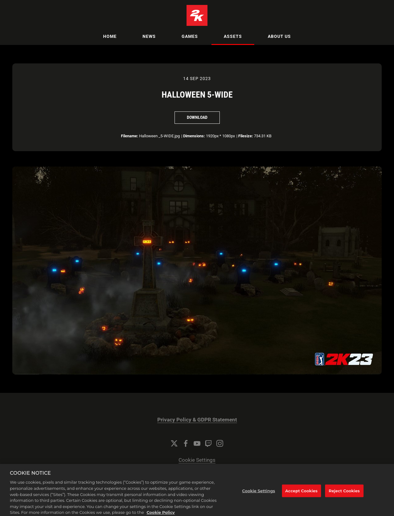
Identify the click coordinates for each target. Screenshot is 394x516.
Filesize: (245, 136)
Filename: (129, 136)
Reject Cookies (344, 495)
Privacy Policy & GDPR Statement (197, 420)
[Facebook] (185, 443)
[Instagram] (219, 443)
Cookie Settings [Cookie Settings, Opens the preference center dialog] (258, 495)
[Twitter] (174, 443)
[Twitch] (208, 443)
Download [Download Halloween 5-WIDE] (197, 117)
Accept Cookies (301, 495)
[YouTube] (197, 443)
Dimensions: (194, 136)
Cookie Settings (197, 460)
